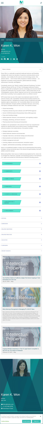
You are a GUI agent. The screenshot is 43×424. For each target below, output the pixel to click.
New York (3, 400)
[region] (21, 419)
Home (2, 39)
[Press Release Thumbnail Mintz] (21, 297)
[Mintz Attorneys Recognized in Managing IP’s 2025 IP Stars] (18, 309)
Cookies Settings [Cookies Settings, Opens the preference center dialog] (5, 421)
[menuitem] (3, 40)
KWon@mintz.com (5, 51)
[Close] (40, 416)
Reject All (36, 421)
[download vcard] (7, 408)
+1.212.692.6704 (7, 406)
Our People (9, 39)
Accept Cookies (26, 421)
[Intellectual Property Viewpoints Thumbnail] (21, 266)
